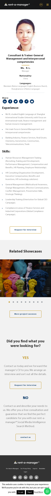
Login (25, 472)
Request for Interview (25, 230)
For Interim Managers (12, 468)
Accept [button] (20, 492)
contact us (25, 437)
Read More (38, 492)
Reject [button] (30, 492)
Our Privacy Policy (26, 468)
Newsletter (42, 468)
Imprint (35, 468)
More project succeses (25, 314)
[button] (9, 302)
